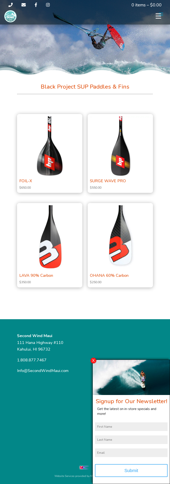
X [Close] (93, 361)
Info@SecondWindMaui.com (43, 370)
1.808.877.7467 (31, 360)
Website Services (64, 476)
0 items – (146, 5)
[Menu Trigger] (158, 16)
